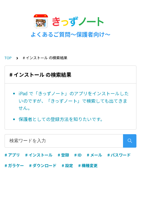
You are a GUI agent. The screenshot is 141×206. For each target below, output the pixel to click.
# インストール (39, 155)
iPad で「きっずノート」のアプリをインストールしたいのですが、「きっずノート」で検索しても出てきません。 (74, 100)
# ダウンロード (43, 165)
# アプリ (12, 155)
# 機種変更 (88, 165)
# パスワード (119, 155)
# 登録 (63, 155)
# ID (78, 155)
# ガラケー (14, 165)
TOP (8, 57)
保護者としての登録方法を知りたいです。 (62, 119)
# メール (94, 155)
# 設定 (67, 165)
